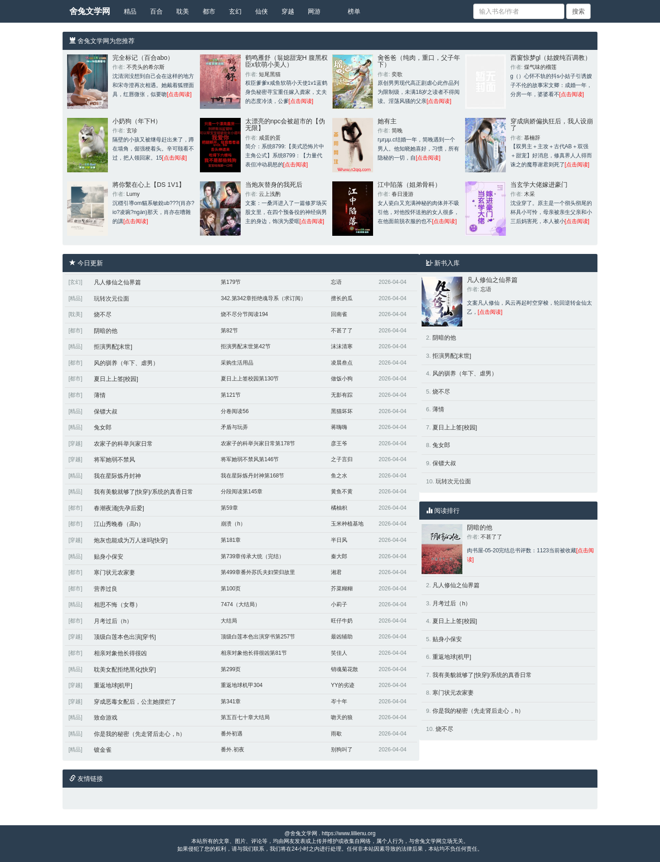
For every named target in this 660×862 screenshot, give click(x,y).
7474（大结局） (240, 604)
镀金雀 (103, 749)
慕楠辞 (532, 138)
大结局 (229, 621)
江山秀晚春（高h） (119, 524)
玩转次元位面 (111, 298)
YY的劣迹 (342, 685)
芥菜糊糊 (342, 588)
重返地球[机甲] (113, 685)
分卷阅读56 (234, 411)
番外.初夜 (232, 749)
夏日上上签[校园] (116, 378)
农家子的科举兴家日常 (123, 443)
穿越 (287, 11)
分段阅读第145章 (241, 491)
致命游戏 (105, 717)
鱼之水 (339, 475)
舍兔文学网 (89, 11)
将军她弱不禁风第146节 (250, 459)
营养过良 (105, 588)
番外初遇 (232, 734)
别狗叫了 (342, 749)
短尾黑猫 (270, 74)
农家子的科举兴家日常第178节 (258, 443)
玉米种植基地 (347, 524)
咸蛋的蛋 (270, 138)
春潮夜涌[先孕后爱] (119, 508)
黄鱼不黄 (342, 491)
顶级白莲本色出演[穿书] (125, 636)
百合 (156, 11)
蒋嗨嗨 (339, 427)
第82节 (229, 330)
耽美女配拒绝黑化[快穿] (125, 669)
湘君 (336, 572)
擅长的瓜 (342, 298)
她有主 (387, 121)
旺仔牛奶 (342, 621)
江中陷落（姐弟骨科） (409, 184)
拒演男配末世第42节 (245, 346)
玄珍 (131, 130)
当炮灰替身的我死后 (273, 184)
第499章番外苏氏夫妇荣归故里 (258, 572)
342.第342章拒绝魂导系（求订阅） (263, 298)
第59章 (229, 508)
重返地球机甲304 (241, 685)
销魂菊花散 (344, 669)
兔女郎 (103, 427)
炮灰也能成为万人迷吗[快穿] (131, 540)
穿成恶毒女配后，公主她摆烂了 (135, 701)
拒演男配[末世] (113, 346)
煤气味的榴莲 (540, 67)
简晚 (397, 130)
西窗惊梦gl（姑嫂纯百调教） (551, 57)
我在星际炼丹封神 (117, 475)
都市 (209, 11)
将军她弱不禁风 (114, 459)
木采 (529, 194)
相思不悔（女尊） (117, 604)
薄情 (100, 395)
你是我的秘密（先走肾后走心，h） (139, 734)
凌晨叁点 (342, 363)
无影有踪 (342, 395)
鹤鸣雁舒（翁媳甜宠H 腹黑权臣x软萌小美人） (286, 61)
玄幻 (235, 11)
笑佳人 (339, 653)
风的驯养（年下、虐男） (126, 363)
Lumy (133, 194)
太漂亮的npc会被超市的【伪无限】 (285, 124)
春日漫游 (402, 194)
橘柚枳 (339, 508)
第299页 (231, 669)
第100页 (231, 588)
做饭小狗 (342, 378)
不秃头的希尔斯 (145, 67)
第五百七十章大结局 (245, 717)
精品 (130, 11)
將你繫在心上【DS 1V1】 (148, 184)
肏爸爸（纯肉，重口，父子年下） (419, 61)
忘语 (336, 282)
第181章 (231, 540)
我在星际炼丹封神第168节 (252, 475)
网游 (314, 11)
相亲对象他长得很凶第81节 (253, 653)
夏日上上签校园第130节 (250, 378)
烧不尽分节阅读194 (244, 314)
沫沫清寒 (342, 346)
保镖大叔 (105, 411)
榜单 (354, 11)
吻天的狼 (342, 717)
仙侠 (261, 11)
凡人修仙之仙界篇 (117, 282)
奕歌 (397, 74)
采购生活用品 (237, 363)
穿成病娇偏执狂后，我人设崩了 (551, 124)
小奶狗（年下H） (136, 121)
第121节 (231, 395)
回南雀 (339, 314)
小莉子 (339, 604)
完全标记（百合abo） (143, 57)
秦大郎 (339, 556)
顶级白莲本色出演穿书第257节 (258, 636)
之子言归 (342, 459)
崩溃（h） (233, 524)
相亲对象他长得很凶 (120, 653)
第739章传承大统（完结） (252, 556)
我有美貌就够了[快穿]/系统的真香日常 (143, 491)
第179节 (231, 282)
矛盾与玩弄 (234, 427)
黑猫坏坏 (342, 411)
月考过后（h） (113, 621)
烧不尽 (103, 314)
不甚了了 (342, 330)
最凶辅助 (342, 636)
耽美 (182, 11)
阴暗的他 (105, 330)
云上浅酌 (270, 194)
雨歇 (336, 734)
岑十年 (339, 701)
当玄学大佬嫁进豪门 (539, 184)
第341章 (231, 701)
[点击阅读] (179, 94)
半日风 (339, 540)
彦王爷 (339, 443)
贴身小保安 (108, 556)
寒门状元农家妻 (114, 572)
